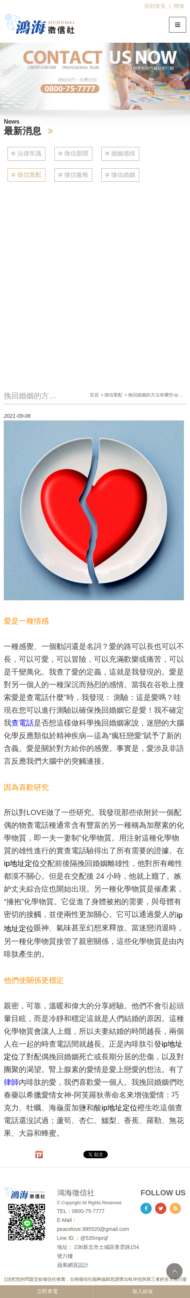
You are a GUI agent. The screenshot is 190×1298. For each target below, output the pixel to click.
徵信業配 (29, 175)
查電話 (22, 723)
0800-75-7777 (88, 1211)
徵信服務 (76, 175)
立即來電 (47, 1291)
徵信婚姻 (123, 175)
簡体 (179, 6)
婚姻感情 (123, 153)
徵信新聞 (76, 153)
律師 (11, 1082)
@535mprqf (94, 1238)
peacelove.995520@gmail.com (93, 1229)
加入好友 (142, 1291)
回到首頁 (155, 6)
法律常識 (29, 153)
